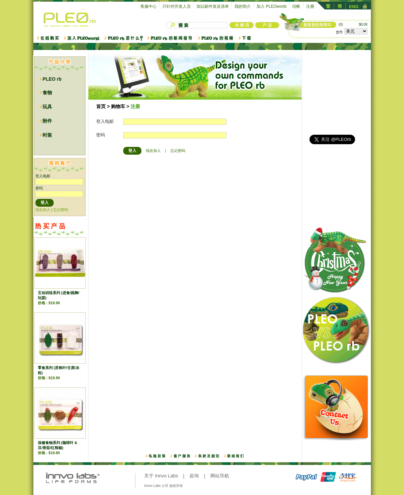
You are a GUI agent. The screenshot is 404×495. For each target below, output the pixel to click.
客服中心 (148, 6)
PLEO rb (52, 79)
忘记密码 (60, 210)
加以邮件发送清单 (212, 6)
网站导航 (219, 475)
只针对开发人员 (176, 6)
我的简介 (243, 6)
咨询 (194, 475)
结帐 (296, 6)
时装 (47, 135)
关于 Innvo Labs (161, 475)
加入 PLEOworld (271, 6)
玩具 (47, 106)
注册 (310, 6)
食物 (47, 92)
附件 (47, 121)
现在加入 (42, 210)
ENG (353, 6)
